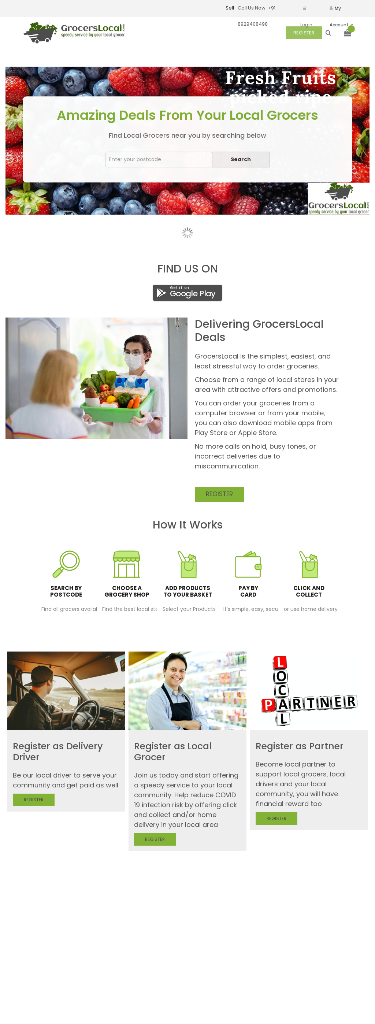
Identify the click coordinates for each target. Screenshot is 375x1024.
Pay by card (248, 591)
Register (219, 494)
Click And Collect (308, 591)
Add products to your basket (187, 591)
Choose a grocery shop (126, 591)
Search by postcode (66, 591)
